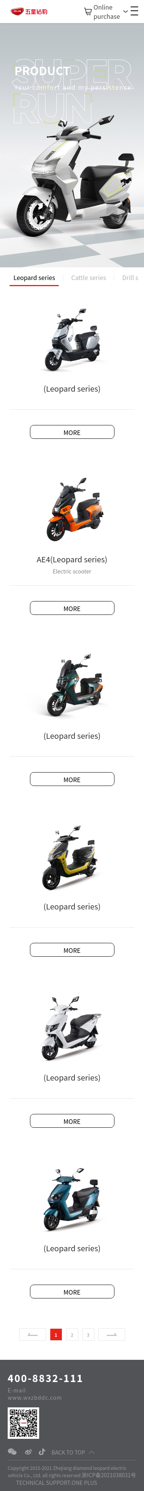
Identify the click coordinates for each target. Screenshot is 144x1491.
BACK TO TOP (72, 1452)
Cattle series (88, 277)
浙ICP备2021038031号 (109, 1475)
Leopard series (34, 277)
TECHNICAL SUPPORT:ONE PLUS (56, 1482)
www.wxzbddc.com (35, 1397)
